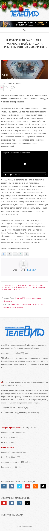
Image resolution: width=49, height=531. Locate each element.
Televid (30, 269)
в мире (10, 287)
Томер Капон (7, 289)
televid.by (5, 345)
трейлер (16, 289)
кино (28, 287)
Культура (22, 285)
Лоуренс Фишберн (38, 287)
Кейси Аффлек (19, 287)
